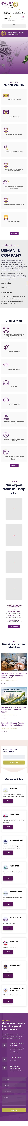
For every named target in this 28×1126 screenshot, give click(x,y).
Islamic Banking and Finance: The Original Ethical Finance (13, 724)
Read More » (4, 683)
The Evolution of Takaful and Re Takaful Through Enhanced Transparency (14, 675)
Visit (8, 801)
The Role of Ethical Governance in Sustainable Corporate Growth (13, 709)
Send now (14, 1110)
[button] (14, 25)
